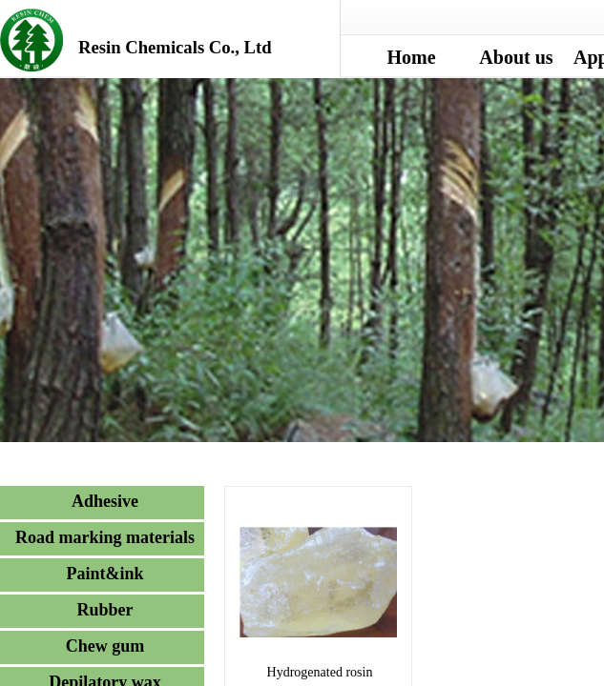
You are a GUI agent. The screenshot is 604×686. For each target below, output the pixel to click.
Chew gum (105, 646)
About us (515, 57)
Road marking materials (105, 537)
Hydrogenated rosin (320, 672)
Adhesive (105, 501)
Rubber (104, 609)
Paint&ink (104, 573)
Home (410, 57)
